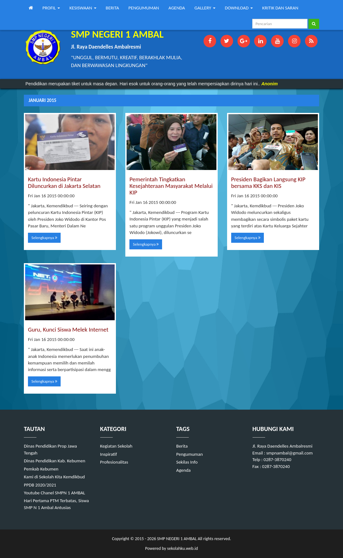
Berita (182, 446)
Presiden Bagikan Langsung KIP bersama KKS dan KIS (268, 182)
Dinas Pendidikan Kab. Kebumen (54, 461)
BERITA (112, 8)
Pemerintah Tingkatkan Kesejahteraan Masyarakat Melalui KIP (171, 186)
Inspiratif (108, 454)
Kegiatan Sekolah (116, 446)
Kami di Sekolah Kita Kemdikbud (54, 477)
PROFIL (51, 8)
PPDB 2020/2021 (40, 485)
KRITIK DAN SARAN (280, 8)
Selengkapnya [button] (44, 237)
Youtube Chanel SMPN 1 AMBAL (54, 493)
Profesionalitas (114, 462)
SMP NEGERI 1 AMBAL (176, 538)
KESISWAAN (82, 8)
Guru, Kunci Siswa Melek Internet (68, 329)
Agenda (183, 470)
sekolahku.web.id (182, 548)
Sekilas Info (187, 462)
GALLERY (204, 8)
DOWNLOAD (239, 8)
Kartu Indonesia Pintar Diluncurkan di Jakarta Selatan (64, 182)
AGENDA (176, 8)
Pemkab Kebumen (41, 469)
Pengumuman (189, 454)
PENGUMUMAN (143, 8)
